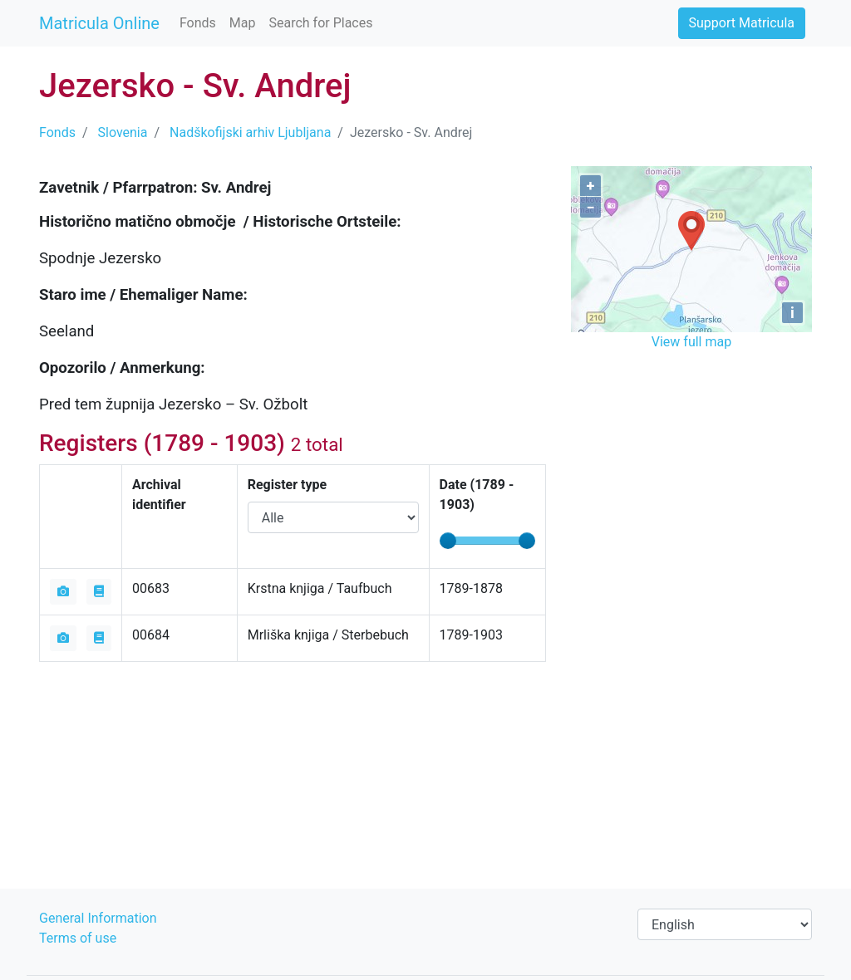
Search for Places (320, 23)
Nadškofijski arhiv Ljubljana (250, 132)
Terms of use (77, 938)
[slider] (448, 540)
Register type (287, 484)
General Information (98, 918)
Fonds (198, 23)
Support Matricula (741, 23)
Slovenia (123, 132)
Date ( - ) (477, 494)
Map (242, 23)
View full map (691, 342)
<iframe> (691, 448)
